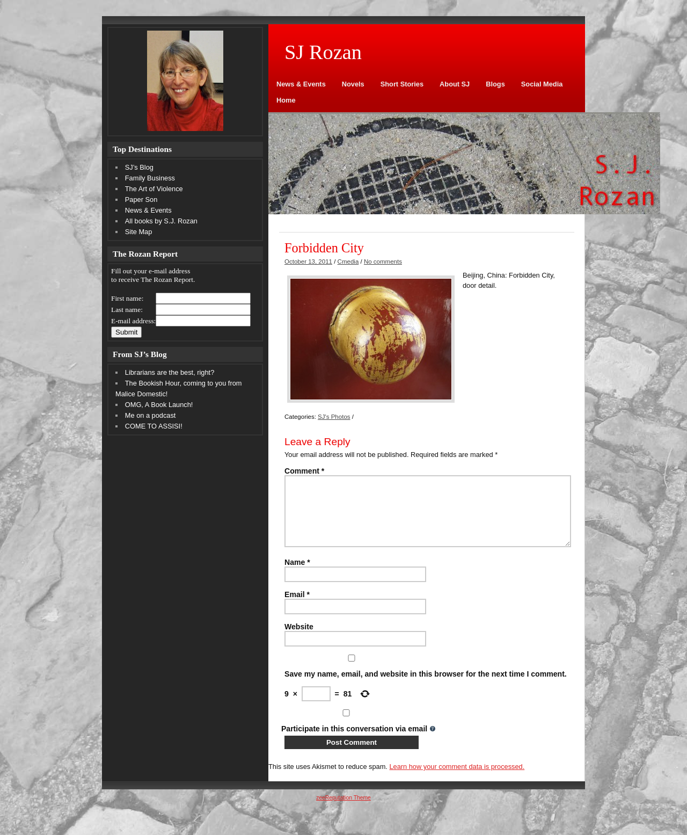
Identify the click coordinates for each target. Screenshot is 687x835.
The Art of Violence (154, 189)
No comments (383, 261)
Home (286, 100)
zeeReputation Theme (343, 811)
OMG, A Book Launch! (159, 405)
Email (297, 607)
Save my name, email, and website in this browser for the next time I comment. (425, 686)
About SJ (455, 84)
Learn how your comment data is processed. (456, 779)
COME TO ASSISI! (153, 426)
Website (298, 639)
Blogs (495, 84)
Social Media (542, 84)
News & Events (301, 84)
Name (297, 575)
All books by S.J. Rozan (161, 221)
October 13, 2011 (308, 261)
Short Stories (402, 84)
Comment (304, 471)
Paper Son (141, 199)
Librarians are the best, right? (169, 372)
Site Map (138, 232)
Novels (353, 84)
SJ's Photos (334, 416)
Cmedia (348, 261)
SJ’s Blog (139, 167)
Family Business (150, 178)
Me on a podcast (150, 415)
